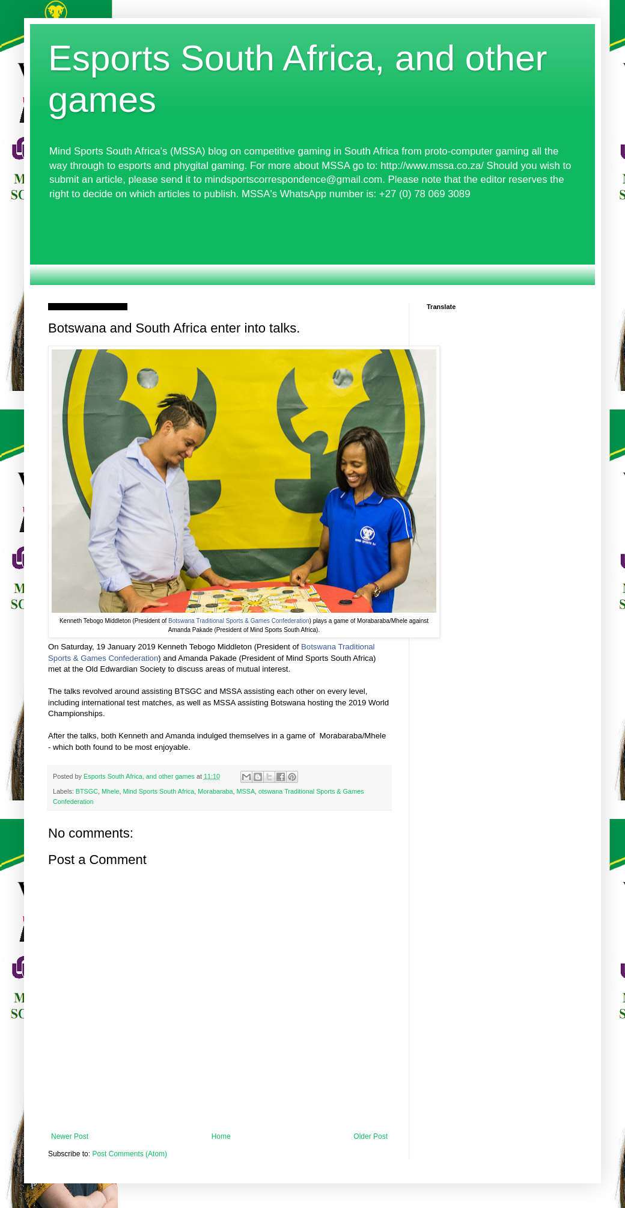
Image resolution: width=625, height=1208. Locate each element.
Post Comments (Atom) (129, 1154)
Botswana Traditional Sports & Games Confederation (238, 621)
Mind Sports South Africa (158, 791)
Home (221, 1136)
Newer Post (69, 1136)
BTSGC (87, 791)
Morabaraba (215, 791)
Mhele (110, 791)
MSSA (246, 791)
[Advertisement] (312, 243)
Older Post (370, 1136)
